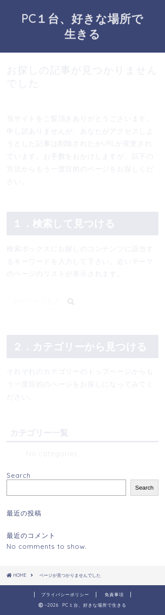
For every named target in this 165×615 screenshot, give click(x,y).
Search (19, 475)
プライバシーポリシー (65, 594)
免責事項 (114, 594)
